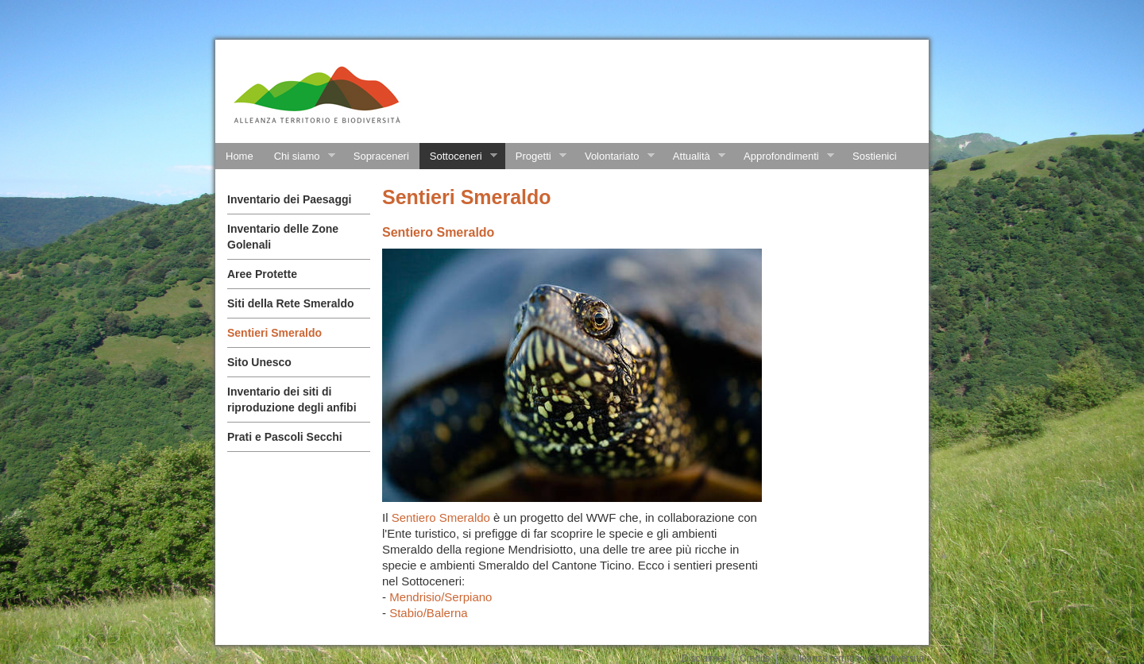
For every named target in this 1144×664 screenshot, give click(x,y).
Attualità (694, 156)
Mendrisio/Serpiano (440, 597)
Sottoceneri (458, 156)
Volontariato (614, 156)
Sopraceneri (381, 156)
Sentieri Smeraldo (274, 332)
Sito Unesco (259, 362)
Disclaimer (704, 658)
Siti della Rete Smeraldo (290, 303)
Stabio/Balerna (428, 613)
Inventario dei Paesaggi (289, 199)
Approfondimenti (783, 156)
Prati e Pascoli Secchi (284, 436)
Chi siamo (299, 156)
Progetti (535, 156)
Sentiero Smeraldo (442, 517)
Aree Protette (262, 274)
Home (239, 156)
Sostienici (874, 156)
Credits (755, 658)
